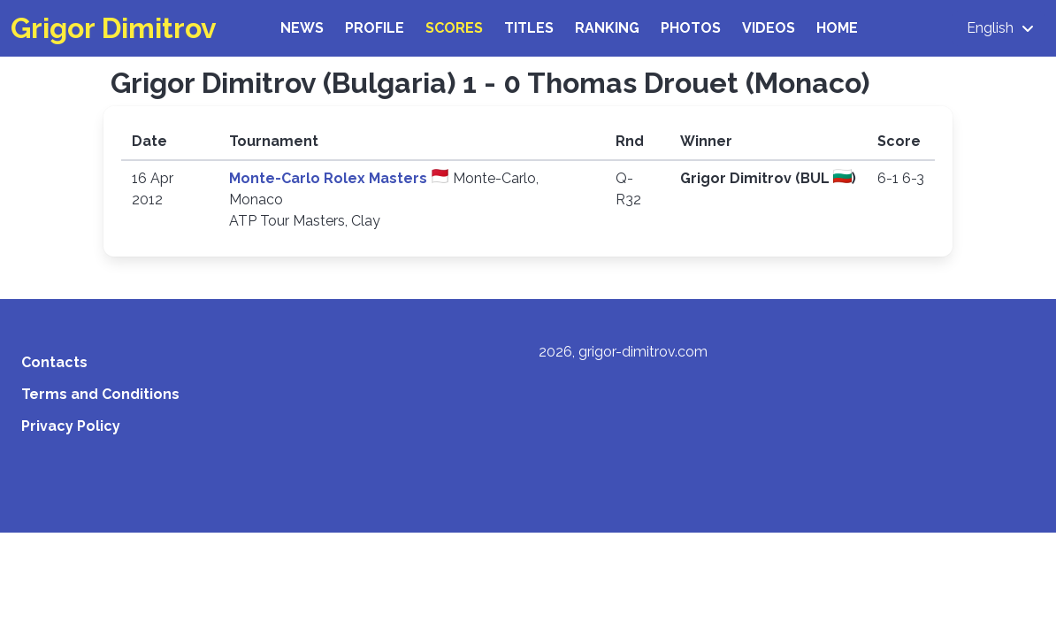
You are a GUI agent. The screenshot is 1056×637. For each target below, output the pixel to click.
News (302, 27)
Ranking (607, 27)
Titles (529, 27)
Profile (374, 27)
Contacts (54, 362)
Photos (691, 27)
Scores (454, 27)
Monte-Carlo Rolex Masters (330, 178)
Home (837, 27)
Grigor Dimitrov (114, 28)
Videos (768, 27)
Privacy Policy (70, 426)
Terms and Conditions (100, 394)
